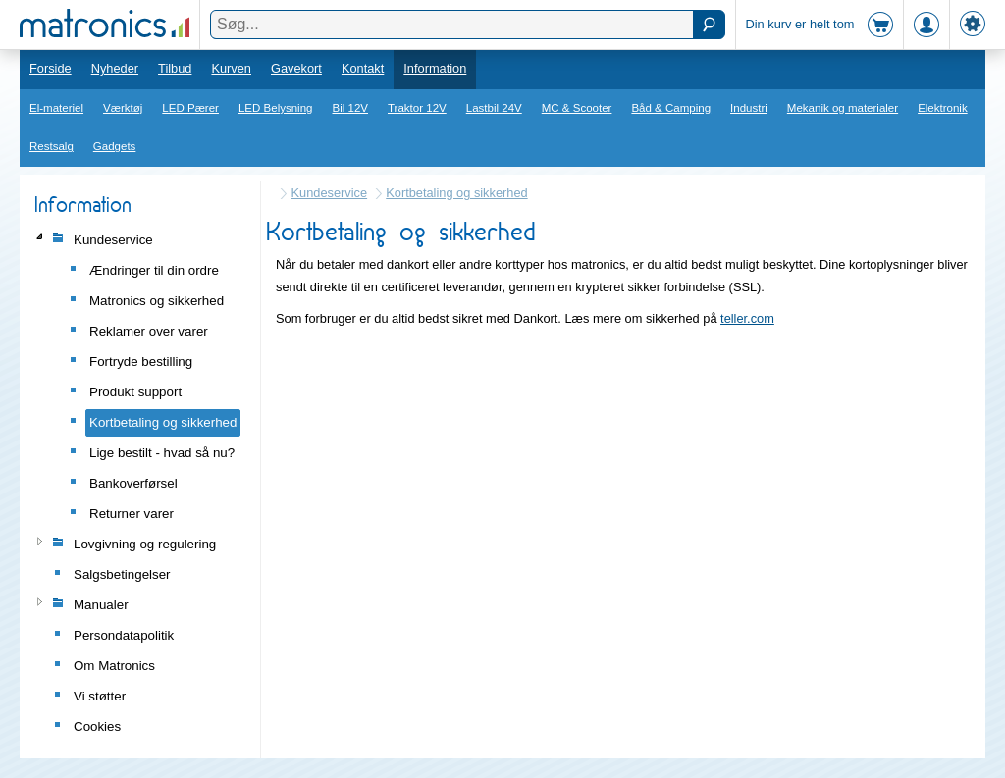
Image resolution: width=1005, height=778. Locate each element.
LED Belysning (275, 108)
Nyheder (114, 68)
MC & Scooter (577, 108)
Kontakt (363, 68)
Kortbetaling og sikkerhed (456, 192)
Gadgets (114, 146)
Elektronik (943, 108)
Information (434, 68)
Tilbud (174, 68)
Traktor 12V (417, 108)
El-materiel (56, 108)
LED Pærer (190, 108)
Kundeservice (329, 192)
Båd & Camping (671, 108)
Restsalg (51, 146)
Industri (748, 108)
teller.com (747, 318)
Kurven (231, 68)
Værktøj (122, 108)
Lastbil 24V (494, 108)
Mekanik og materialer (842, 108)
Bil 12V (351, 108)
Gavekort (296, 68)
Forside (50, 68)
